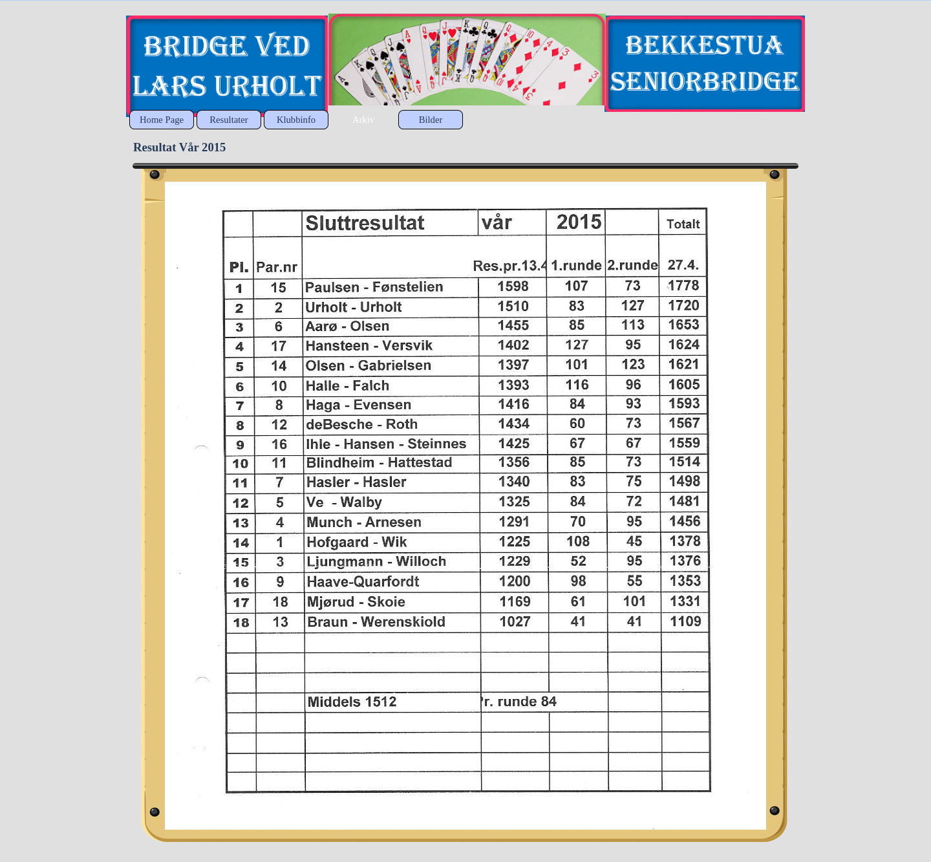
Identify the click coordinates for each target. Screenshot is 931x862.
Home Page (162, 119)
